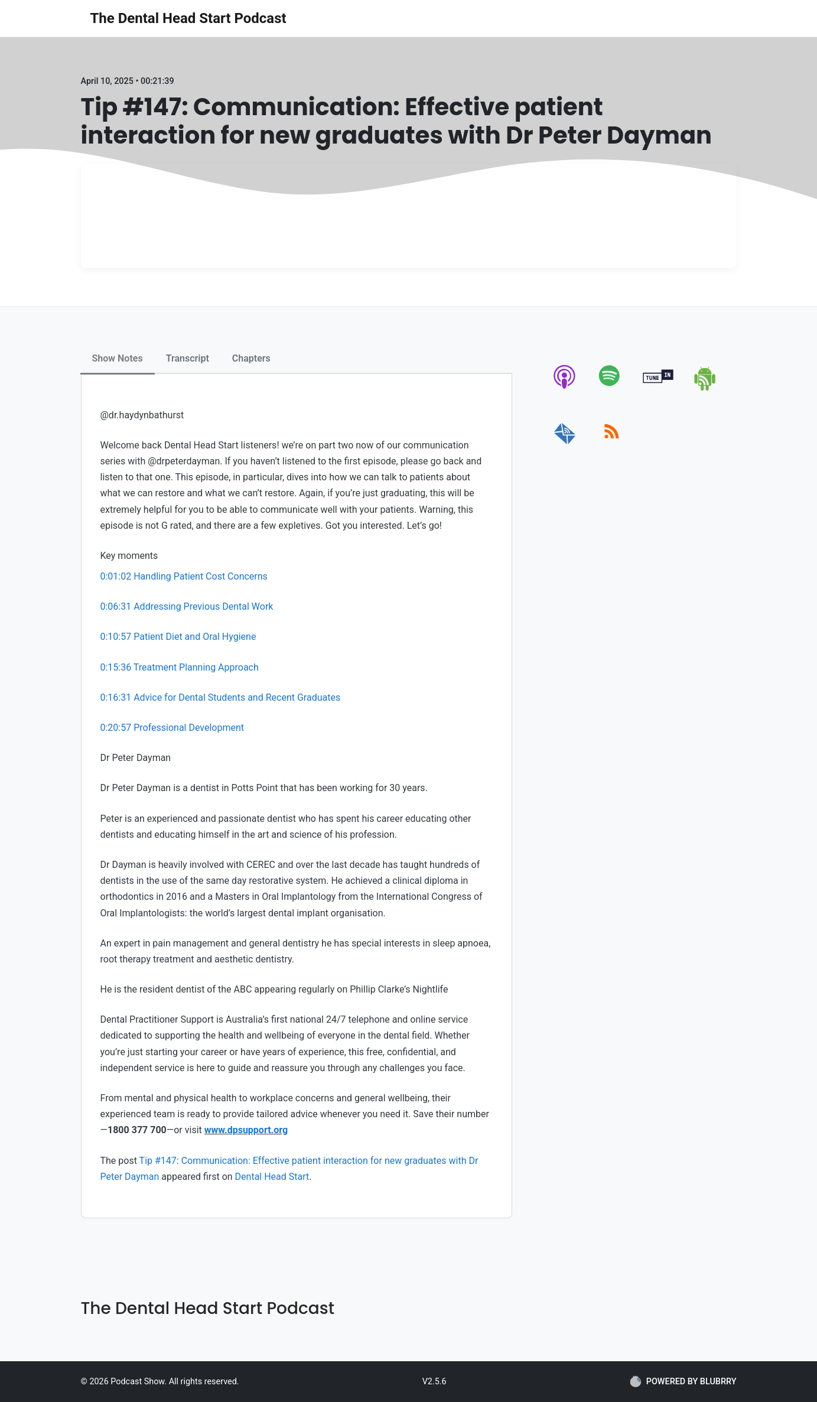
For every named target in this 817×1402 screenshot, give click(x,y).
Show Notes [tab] (117, 358)
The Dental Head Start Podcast (188, 18)
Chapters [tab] (251, 358)
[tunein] (658, 388)
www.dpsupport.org (246, 1130)
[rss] (612, 444)
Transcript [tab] (187, 358)
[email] (565, 444)
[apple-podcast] (565, 388)
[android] (706, 388)
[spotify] (612, 388)
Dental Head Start (272, 1176)
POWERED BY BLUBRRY (683, 1381)
